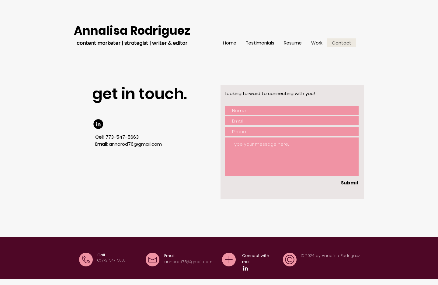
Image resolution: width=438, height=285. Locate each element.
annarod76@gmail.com (135, 144)
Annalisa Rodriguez (132, 31)
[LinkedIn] (98, 124)
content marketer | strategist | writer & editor (132, 43)
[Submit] (342, 182)
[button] (316, 42)
